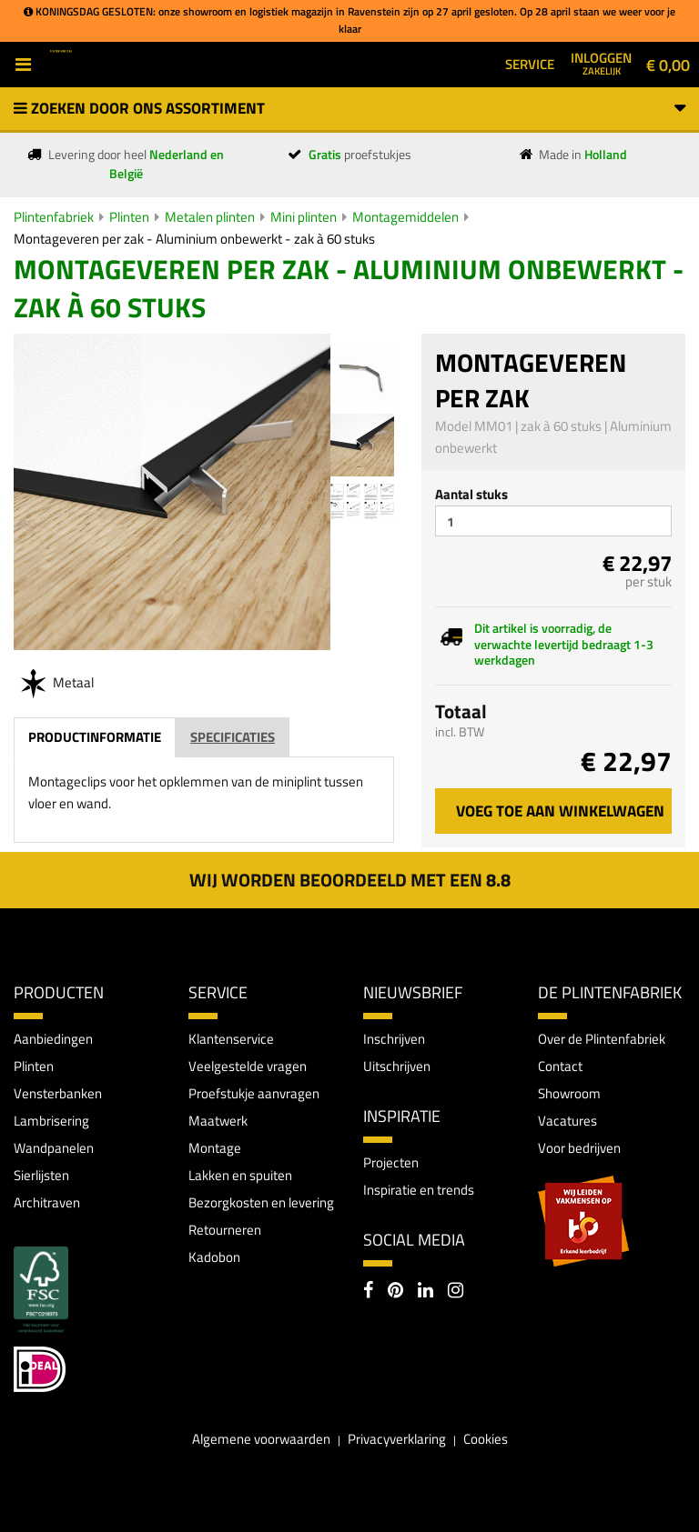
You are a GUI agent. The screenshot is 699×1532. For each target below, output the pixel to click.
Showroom (569, 1093)
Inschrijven (394, 1038)
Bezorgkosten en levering (261, 1202)
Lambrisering (51, 1120)
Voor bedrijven (579, 1147)
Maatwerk (218, 1120)
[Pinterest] (395, 1292)
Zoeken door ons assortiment (349, 108)
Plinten (129, 216)
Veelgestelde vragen (247, 1066)
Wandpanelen (54, 1147)
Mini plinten (303, 216)
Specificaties (232, 736)
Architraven (47, 1202)
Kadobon (214, 1257)
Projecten (391, 1162)
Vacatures (567, 1120)
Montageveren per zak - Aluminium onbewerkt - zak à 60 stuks (194, 238)
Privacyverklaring (397, 1438)
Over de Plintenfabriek (601, 1038)
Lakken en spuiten (240, 1175)
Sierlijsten (41, 1175)
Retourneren (224, 1229)
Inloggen (601, 62)
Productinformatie (94, 736)
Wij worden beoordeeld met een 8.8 (350, 880)
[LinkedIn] (425, 1292)
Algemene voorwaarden (261, 1438)
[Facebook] (368, 1292)
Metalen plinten (210, 216)
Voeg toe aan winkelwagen (560, 811)
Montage (214, 1147)
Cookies (485, 1438)
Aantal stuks (471, 494)
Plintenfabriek (54, 216)
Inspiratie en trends (418, 1189)
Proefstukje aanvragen (253, 1093)
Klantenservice (231, 1038)
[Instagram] (455, 1292)
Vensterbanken (58, 1093)
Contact (560, 1066)
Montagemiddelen (405, 216)
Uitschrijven (397, 1066)
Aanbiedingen (53, 1038)
